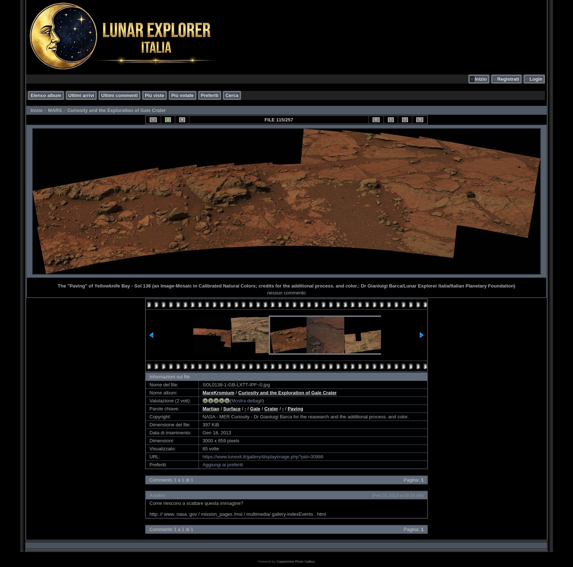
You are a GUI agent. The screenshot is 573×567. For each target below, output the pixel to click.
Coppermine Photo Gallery (295, 561)
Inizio (480, 79)
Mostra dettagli (246, 400)
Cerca (232, 95)
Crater (271, 408)
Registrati (508, 79)
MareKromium (218, 392)
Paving (295, 408)
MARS (55, 110)
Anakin (157, 495)
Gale (255, 408)
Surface (232, 408)
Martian (211, 408)
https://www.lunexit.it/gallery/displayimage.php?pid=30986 (263, 456)
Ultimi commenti (119, 95)
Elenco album (46, 95)
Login (536, 79)
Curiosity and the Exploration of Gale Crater (116, 110)
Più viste (154, 95)
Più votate (182, 95)
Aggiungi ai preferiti (223, 464)
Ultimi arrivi (81, 95)
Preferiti (210, 95)
